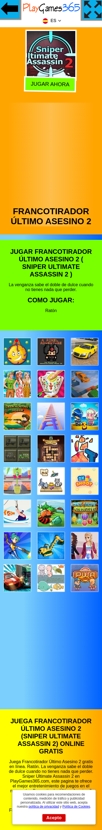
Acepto (54, 817)
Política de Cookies (76, 806)
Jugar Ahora (51, 84)
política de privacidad (44, 806)
